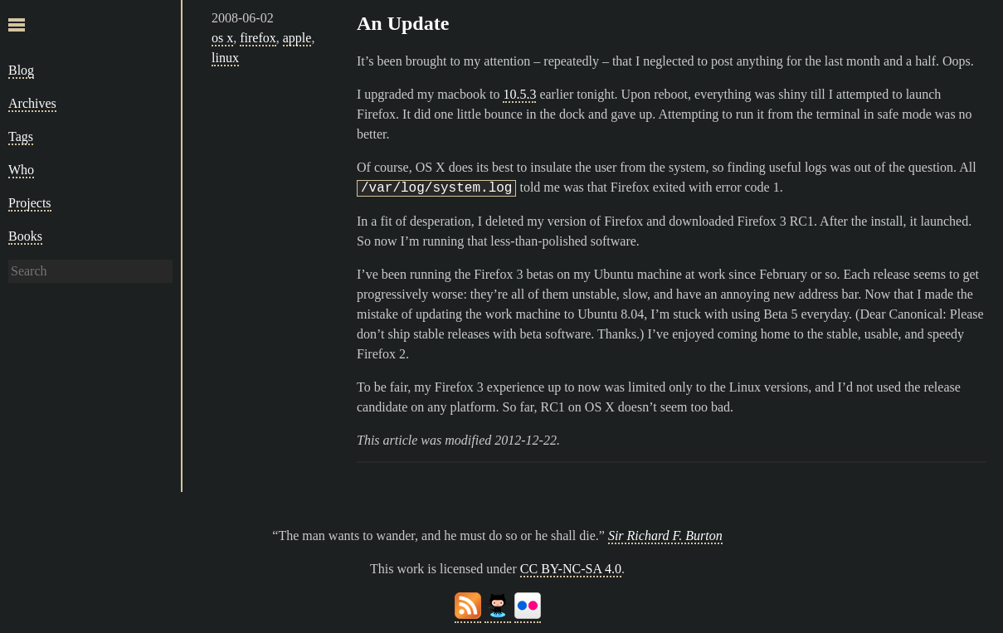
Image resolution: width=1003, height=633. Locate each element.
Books (25, 236)
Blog (21, 70)
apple (297, 38)
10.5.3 (519, 94)
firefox (258, 38)
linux (225, 58)
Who (21, 170)
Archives (32, 103)
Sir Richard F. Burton (665, 535)
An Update (403, 23)
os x (222, 38)
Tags (20, 136)
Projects (29, 203)
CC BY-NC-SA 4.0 (570, 569)
